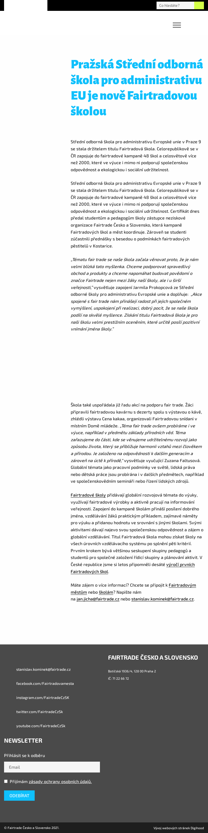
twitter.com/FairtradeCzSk (33, 711)
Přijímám (48, 781)
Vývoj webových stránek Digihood (179, 828)
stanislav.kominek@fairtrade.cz (162, 598)
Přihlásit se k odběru (24, 755)
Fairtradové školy (88, 494)
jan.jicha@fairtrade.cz (98, 598)
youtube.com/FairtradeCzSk (34, 725)
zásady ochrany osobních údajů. (60, 781)
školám (106, 591)
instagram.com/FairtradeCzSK (36, 697)
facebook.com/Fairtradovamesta (39, 683)
